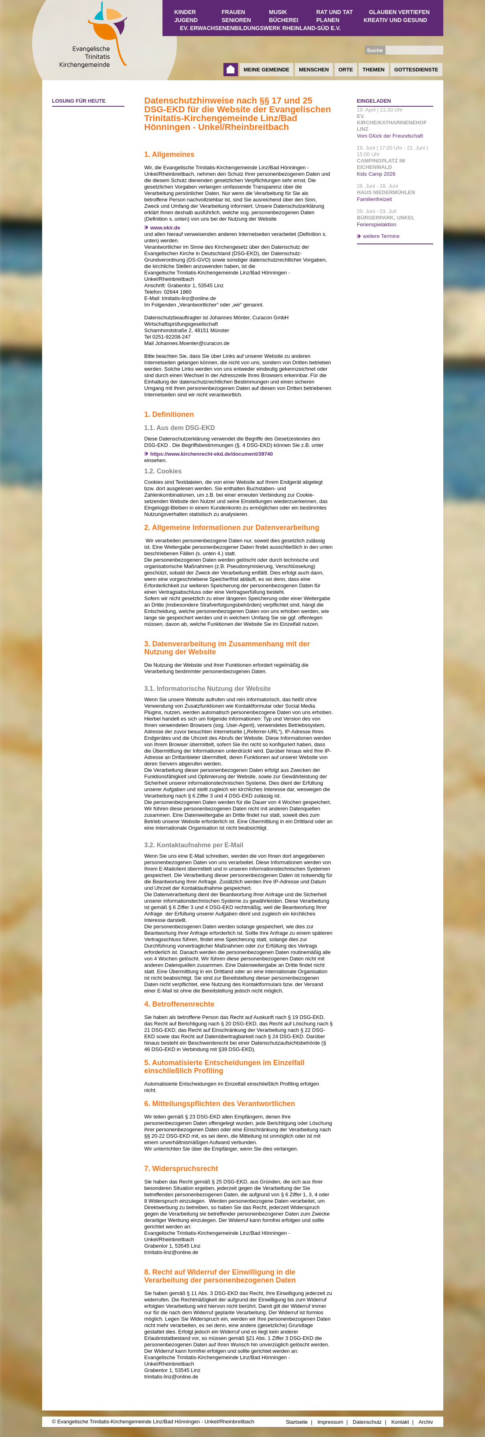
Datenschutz (367, 1422)
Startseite (230, 69)
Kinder (185, 12)
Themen (374, 70)
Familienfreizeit (374, 199)
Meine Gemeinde (266, 70)
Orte (346, 70)
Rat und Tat (335, 12)
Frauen (233, 12)
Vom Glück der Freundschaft (390, 136)
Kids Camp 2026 (376, 174)
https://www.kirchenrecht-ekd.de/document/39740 (211, 454)
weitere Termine (381, 236)
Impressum (330, 1422)
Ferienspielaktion (376, 224)
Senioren (236, 20)
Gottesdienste (416, 70)
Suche (375, 50)
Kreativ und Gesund (395, 20)
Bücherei (283, 20)
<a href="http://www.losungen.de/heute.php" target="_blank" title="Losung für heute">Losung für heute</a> (85, 157)
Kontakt (400, 1422)
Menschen (314, 70)
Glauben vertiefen (399, 12)
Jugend (186, 20)
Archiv (425, 1422)
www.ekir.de (165, 228)
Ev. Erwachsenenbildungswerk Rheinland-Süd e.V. (260, 28)
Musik (278, 12)
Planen (328, 20)
